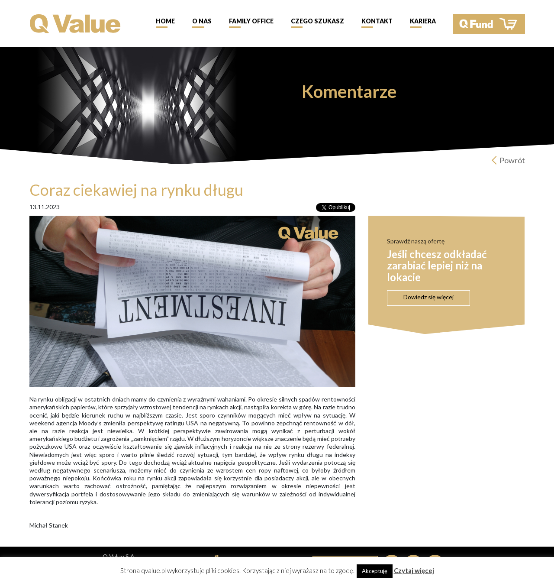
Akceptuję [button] (374, 570)
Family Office (251, 21)
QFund (489, 24)
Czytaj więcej (414, 570)
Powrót (512, 160)
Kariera (423, 21)
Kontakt (377, 21)
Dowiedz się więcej (428, 297)
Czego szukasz (317, 21)
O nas (202, 21)
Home (165, 21)
